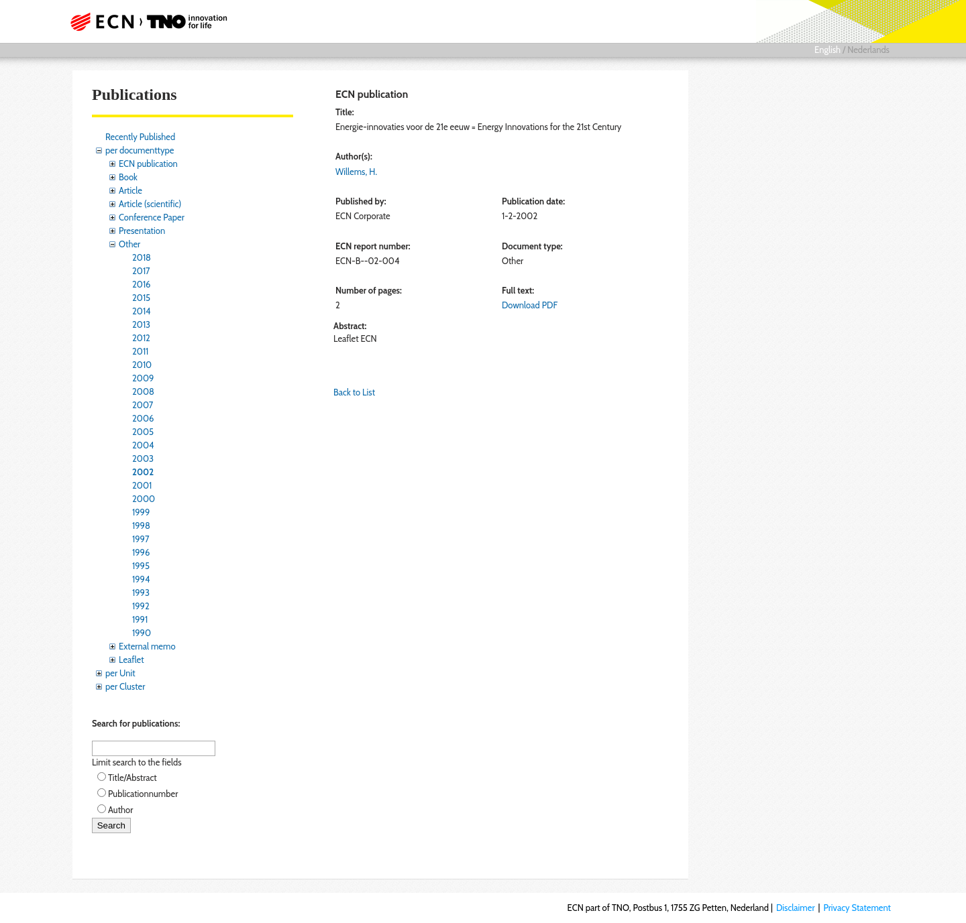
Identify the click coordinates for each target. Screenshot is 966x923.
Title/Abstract (132, 777)
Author (120, 809)
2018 (141, 257)
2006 (143, 418)
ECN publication (148, 163)
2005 (143, 431)
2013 (141, 324)
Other (129, 244)
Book (128, 177)
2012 (141, 337)
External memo (147, 646)
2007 (142, 404)
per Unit (120, 673)
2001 (142, 485)
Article (130, 190)
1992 (141, 606)
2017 (141, 270)
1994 (141, 579)
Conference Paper (151, 217)
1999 (141, 512)
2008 (143, 391)
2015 (141, 297)
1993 (141, 592)
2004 (143, 445)
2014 (141, 311)
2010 (142, 364)
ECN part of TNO (144, 21)
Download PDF (529, 305)
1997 (141, 539)
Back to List (354, 392)
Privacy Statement (857, 907)
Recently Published (140, 136)
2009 (143, 378)
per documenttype (139, 150)
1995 (141, 565)
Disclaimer (795, 907)
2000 (143, 498)
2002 (143, 472)
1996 (141, 552)
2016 (141, 284)
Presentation (142, 230)
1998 (141, 525)
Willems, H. (356, 171)
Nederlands (868, 49)
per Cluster (125, 686)
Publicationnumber (143, 793)
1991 (140, 619)
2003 (143, 458)
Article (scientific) (150, 203)
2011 (140, 351)
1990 (141, 632)
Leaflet (131, 659)
